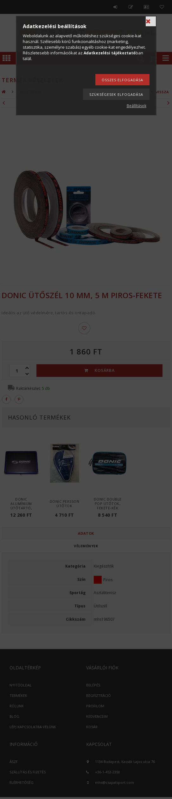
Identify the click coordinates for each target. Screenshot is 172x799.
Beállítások (136, 105)
